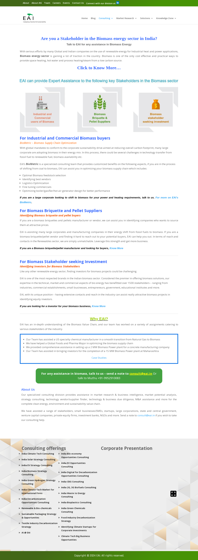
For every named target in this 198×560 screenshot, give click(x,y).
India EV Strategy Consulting (37, 465)
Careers (56, 2)
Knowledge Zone (164, 18)
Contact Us (78, 2)
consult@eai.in (146, 415)
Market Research (125, 18)
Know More (116, 248)
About (26, 2)
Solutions (145, 18)
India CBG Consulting (72, 481)
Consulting (104, 18)
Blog (93, 18)
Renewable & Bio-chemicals (37, 508)
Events (66, 2)
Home (84, 18)
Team (47, 2)
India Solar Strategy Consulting (38, 459)
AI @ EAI (26, 532)
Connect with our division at (102, 3)
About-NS (37, 2)
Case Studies (99, 357)
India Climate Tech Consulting (38, 453)
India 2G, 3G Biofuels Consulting (78, 487)
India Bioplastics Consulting (76, 502)
